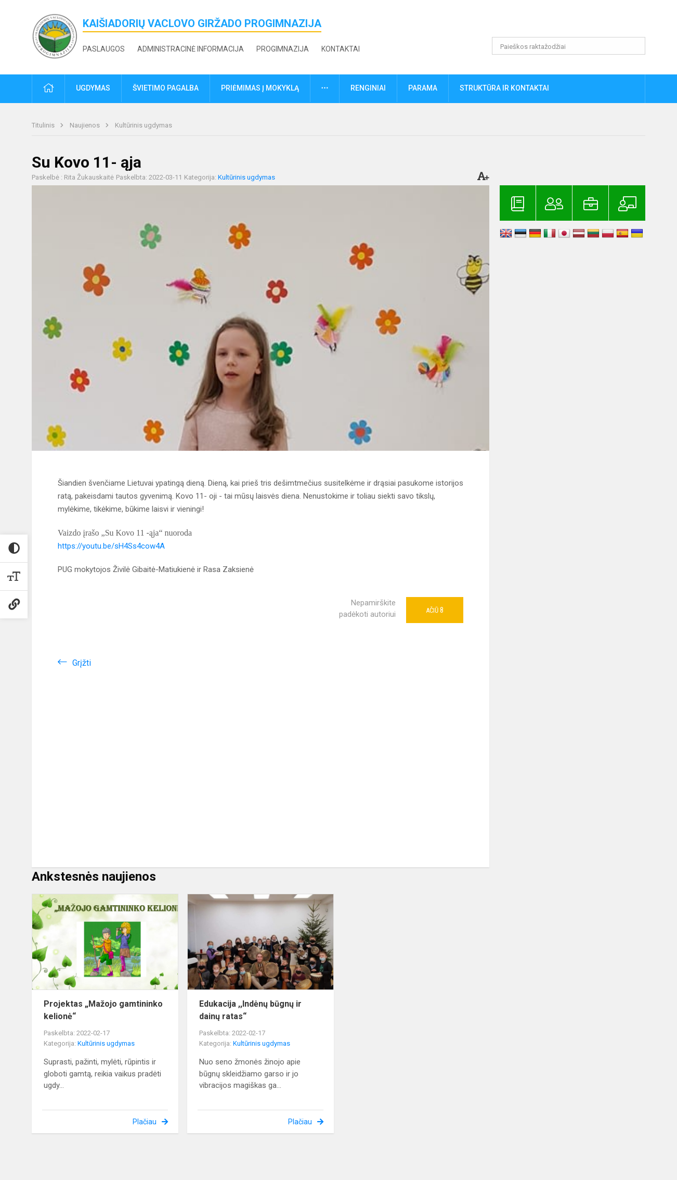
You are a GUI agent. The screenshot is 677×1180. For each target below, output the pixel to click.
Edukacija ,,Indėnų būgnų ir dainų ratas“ (250, 1010)
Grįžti (81, 663)
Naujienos (85, 125)
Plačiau (145, 1122)
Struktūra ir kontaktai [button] (504, 88)
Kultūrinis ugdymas (143, 125)
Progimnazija (282, 49)
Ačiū (435, 610)
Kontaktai (340, 49)
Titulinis (44, 125)
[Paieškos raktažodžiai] (568, 46)
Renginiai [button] (368, 88)
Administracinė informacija (190, 49)
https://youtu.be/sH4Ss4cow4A (111, 546)
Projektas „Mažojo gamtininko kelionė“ (103, 1010)
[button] (574, 22)
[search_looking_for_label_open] (633, 45)
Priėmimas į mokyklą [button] (260, 88)
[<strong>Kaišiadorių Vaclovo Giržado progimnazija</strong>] (57, 35)
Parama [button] (422, 88)
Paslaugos (104, 49)
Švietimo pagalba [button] (166, 88)
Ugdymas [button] (93, 88)
